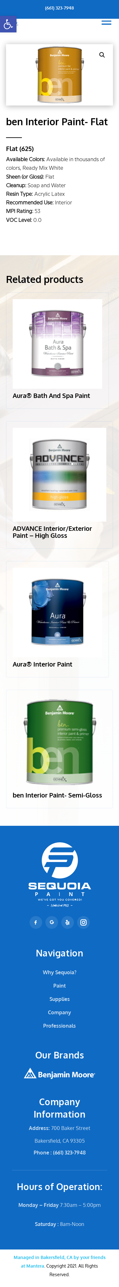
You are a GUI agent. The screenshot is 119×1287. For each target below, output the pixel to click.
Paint (59, 985)
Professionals (59, 1026)
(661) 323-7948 (59, 7)
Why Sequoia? (59, 972)
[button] (8, 24)
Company (59, 1012)
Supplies (60, 999)
